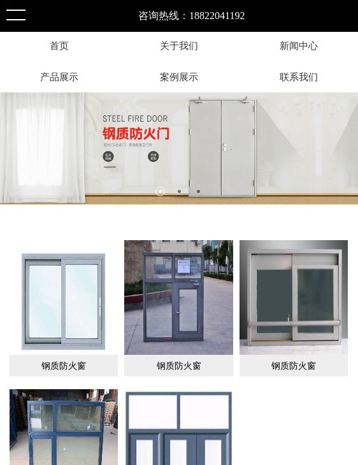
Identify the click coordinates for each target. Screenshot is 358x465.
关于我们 (179, 45)
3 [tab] (198, 191)
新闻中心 (299, 45)
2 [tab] (179, 191)
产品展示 (59, 76)
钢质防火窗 (63, 366)
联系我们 (299, 76)
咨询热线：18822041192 (191, 15)
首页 (59, 45)
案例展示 (179, 76)
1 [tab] (160, 191)
